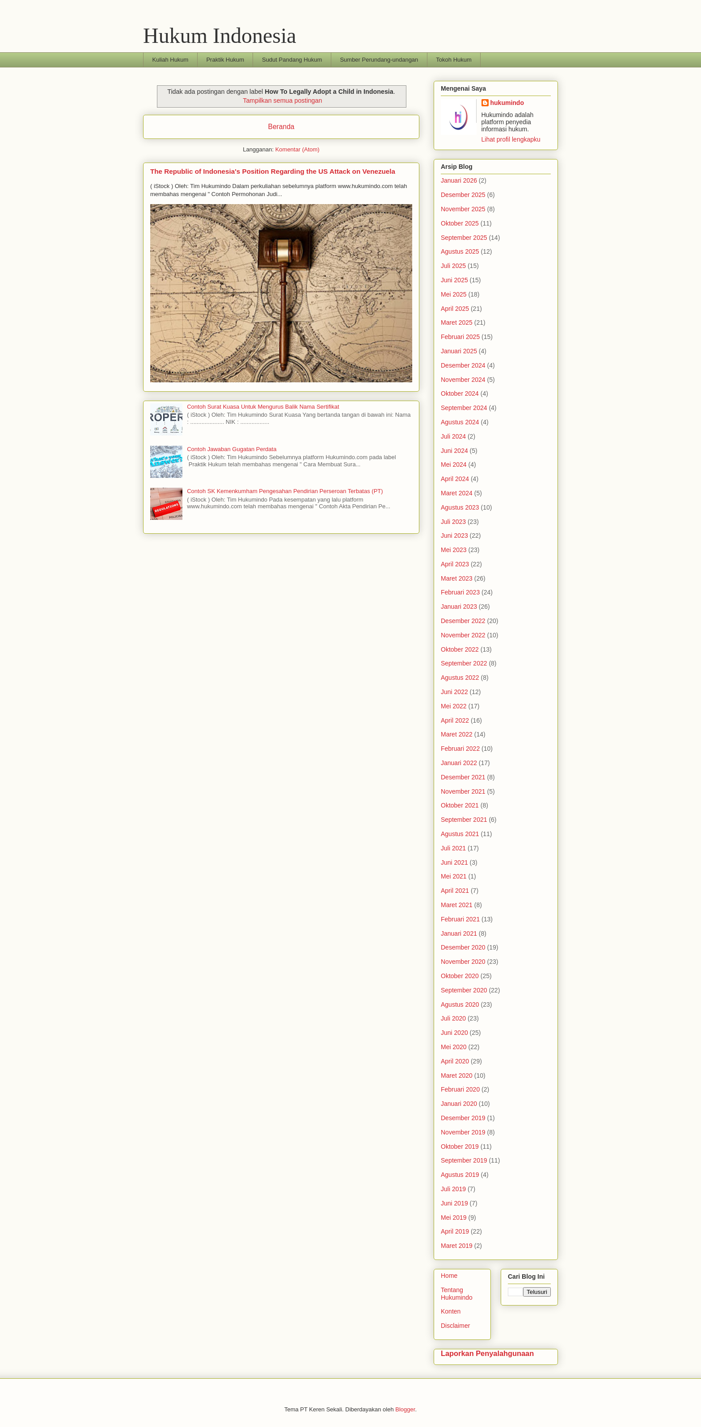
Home (449, 1275)
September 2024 (464, 407)
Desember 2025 (463, 194)
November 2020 (463, 961)
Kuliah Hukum (170, 59)
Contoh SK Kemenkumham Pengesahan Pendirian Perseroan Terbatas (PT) (285, 491)
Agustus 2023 (460, 507)
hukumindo (507, 102)
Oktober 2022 (460, 649)
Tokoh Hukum (453, 59)
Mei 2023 (454, 549)
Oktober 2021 (460, 805)
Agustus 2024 (460, 422)
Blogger (405, 1409)
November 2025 (463, 209)
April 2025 (455, 308)
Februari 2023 (460, 592)
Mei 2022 (454, 706)
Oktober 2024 (460, 393)
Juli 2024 (453, 436)
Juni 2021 (454, 862)
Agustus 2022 (460, 677)
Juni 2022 (454, 691)
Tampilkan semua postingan (282, 100)
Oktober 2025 (460, 223)
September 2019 (464, 1160)
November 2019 (463, 1132)
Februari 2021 (460, 919)
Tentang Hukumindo (457, 1293)
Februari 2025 (460, 336)
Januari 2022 (459, 762)
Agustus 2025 (460, 251)
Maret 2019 (457, 1245)
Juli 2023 (453, 521)
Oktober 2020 (460, 975)
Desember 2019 (463, 1118)
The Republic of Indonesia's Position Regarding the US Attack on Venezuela (272, 171)
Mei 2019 (454, 1217)
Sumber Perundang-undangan (379, 59)
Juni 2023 (454, 535)
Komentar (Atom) (297, 149)
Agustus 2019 (460, 1174)
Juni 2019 (454, 1203)
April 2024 (455, 478)
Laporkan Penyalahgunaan (487, 1353)
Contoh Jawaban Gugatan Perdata (231, 449)
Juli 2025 (453, 265)
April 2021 (455, 890)
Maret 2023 (457, 578)
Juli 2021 (453, 848)
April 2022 (455, 720)
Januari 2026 (459, 180)
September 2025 (464, 237)
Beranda (281, 126)
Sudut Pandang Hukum (292, 59)
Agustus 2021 (460, 833)
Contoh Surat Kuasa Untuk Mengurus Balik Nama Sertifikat (263, 406)
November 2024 (463, 379)
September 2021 (464, 819)
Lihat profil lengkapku (511, 139)
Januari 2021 (459, 933)
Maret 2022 (457, 734)
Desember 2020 (463, 947)
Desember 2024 (463, 365)
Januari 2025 (459, 351)
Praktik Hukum (225, 59)
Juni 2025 (454, 280)
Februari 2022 (460, 748)
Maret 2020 (457, 1075)
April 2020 (455, 1061)
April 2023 (455, 564)
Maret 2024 (457, 493)
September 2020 (464, 990)
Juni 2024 (454, 450)
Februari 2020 (460, 1089)
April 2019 (455, 1231)
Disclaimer (455, 1325)
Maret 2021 (457, 904)
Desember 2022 (463, 620)
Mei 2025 (454, 294)
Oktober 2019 (460, 1146)
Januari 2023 (459, 606)
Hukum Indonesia (219, 35)
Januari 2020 (459, 1103)
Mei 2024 (454, 464)
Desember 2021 (463, 777)
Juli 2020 (453, 1018)
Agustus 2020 (460, 1004)
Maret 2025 (457, 322)
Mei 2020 (454, 1046)
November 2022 (463, 635)
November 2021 (463, 791)
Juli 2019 (453, 1189)
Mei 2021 (454, 876)
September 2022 (464, 663)
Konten (450, 1311)
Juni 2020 (454, 1032)
